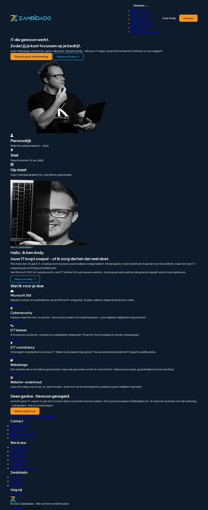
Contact (188, 18)
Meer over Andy (25, 279)
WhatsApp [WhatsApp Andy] (18, 430)
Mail (51, 416)
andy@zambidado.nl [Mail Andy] (24, 434)
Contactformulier (22, 438)
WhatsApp (39, 416)
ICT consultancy (142, 23)
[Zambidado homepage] (104, 499)
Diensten (141, 5)
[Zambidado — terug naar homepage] (30, 18)
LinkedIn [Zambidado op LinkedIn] (16, 494)
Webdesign (139, 27)
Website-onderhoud (145, 31)
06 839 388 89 (20, 416)
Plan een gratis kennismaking (31, 56)
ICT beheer (139, 19)
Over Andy (169, 18)
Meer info (17, 304)
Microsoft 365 (141, 11)
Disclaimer (16, 485)
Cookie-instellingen (32, 508)
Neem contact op (25, 411)
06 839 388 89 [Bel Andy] (20, 425)
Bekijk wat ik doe (68, 56)
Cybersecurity (141, 15)
